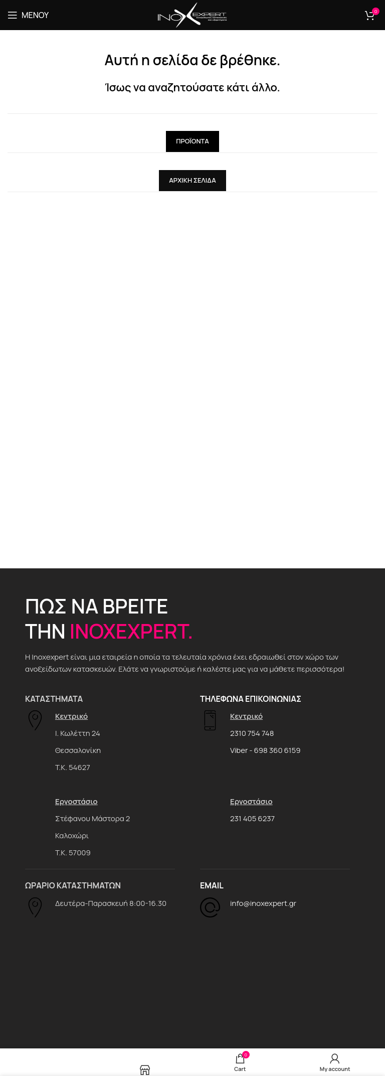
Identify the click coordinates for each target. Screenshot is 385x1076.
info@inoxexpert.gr (263, 903)
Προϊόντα (192, 140)
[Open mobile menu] (28, 15)
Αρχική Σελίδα (192, 180)
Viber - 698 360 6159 (265, 750)
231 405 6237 (252, 818)
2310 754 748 (252, 733)
